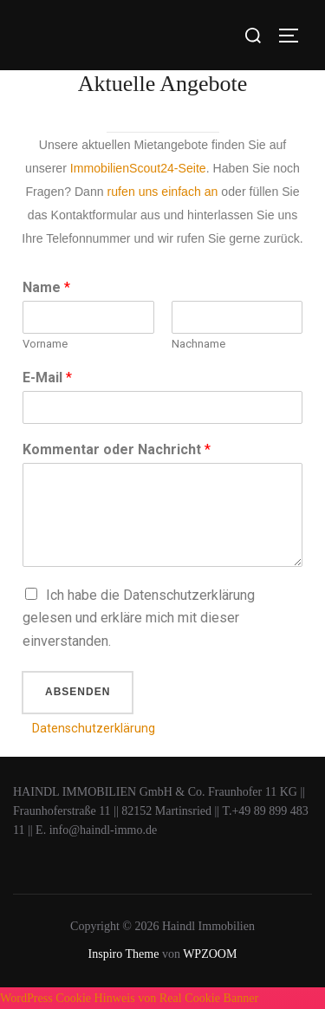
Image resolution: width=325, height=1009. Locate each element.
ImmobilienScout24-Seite (138, 168)
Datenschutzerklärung (93, 728)
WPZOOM (210, 953)
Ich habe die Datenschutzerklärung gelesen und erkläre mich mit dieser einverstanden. (139, 618)
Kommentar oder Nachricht (117, 449)
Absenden (77, 692)
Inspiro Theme (123, 953)
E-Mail (47, 377)
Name (46, 287)
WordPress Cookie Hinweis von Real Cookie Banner (129, 998)
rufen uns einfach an (162, 192)
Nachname (198, 343)
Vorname (45, 343)
